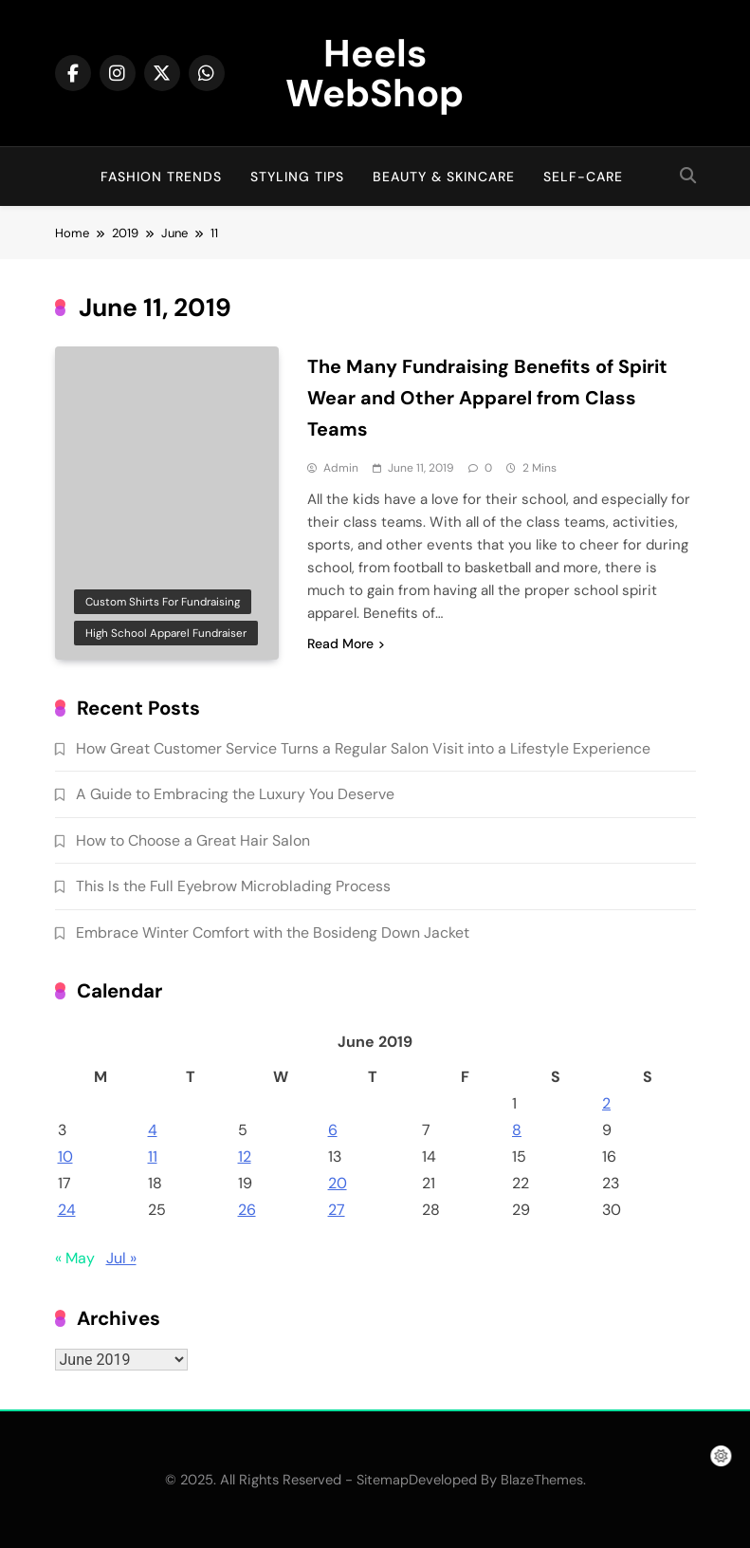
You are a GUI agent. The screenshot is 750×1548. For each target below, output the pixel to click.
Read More (345, 643)
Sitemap (383, 1479)
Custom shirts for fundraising (162, 601)
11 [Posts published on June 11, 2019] (152, 1156)
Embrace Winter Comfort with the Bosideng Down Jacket (272, 932)
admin (340, 468)
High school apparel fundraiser (166, 633)
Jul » (121, 1258)
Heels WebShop (374, 73)
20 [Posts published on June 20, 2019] (337, 1183)
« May (75, 1258)
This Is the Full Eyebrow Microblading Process (233, 886)
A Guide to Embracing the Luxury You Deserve (235, 794)
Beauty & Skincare (444, 176)
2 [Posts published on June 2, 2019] (606, 1103)
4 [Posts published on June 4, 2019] (152, 1130)
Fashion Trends (161, 176)
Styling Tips (297, 176)
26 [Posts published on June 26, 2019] (247, 1210)
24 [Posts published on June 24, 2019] (67, 1210)
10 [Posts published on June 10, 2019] (65, 1156)
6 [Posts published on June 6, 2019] (333, 1130)
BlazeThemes (542, 1479)
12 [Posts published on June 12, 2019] (244, 1156)
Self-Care (583, 176)
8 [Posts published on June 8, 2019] (516, 1130)
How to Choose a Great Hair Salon (193, 840)
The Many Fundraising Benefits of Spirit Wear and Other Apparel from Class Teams (487, 397)
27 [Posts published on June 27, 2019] (336, 1210)
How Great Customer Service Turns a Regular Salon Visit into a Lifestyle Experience (363, 748)
